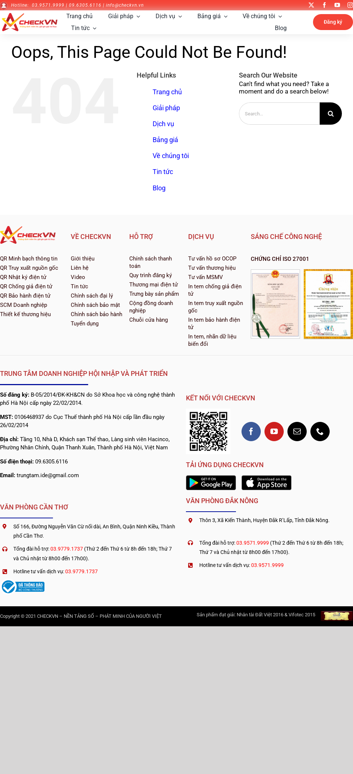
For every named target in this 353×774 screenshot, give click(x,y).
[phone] (320, 431)
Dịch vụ (163, 124)
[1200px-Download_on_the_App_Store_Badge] (267, 478)
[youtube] (337, 5)
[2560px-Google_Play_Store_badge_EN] (211, 478)
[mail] (297, 431)
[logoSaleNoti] (22, 581)
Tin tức (163, 172)
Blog (159, 188)
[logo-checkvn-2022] (29, 16)
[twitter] (311, 5)
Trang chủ (167, 92)
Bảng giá (165, 140)
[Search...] (279, 113)
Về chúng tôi (171, 156)
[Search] (331, 113)
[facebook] (324, 5)
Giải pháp (166, 108)
